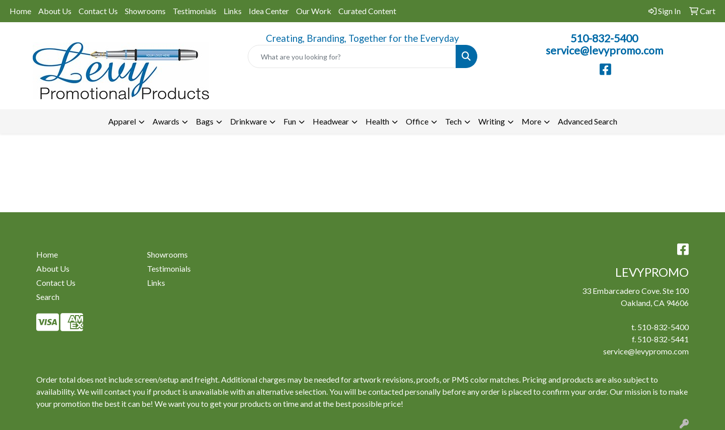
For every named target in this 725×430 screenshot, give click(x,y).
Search (47, 296)
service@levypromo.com (604, 50)
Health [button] (377, 121)
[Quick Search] (352, 56)
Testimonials (194, 11)
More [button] (531, 121)
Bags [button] (204, 121)
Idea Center (269, 11)
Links (233, 11)
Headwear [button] (331, 121)
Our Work (313, 11)
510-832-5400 (604, 38)
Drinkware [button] (248, 121)
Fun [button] (289, 121)
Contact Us (98, 11)
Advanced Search (587, 121)
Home (20, 11)
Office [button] (417, 121)
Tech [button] (453, 121)
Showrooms (145, 11)
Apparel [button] (122, 121)
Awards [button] (166, 121)
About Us (54, 11)
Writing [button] (491, 121)
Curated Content (367, 11)
